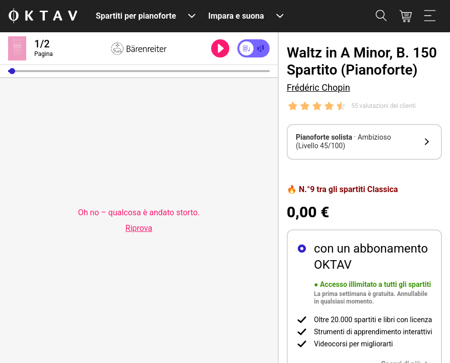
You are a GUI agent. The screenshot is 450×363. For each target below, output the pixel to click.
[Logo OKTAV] (43, 16)
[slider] (139, 71)
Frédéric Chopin (318, 87)
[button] (12, 71)
